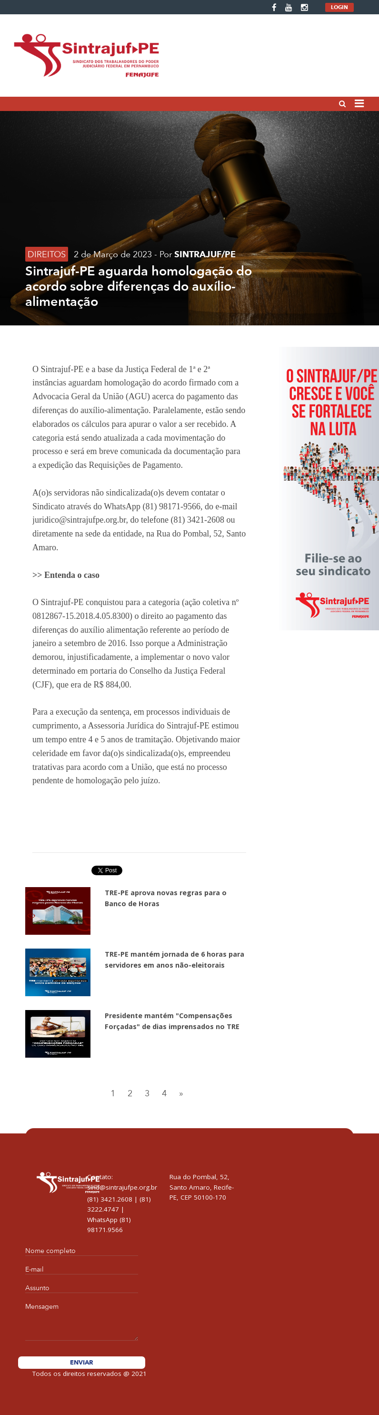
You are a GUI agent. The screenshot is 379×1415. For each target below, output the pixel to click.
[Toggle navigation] (359, 104)
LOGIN (339, 7)
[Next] (181, 1093)
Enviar (81, 1362)
